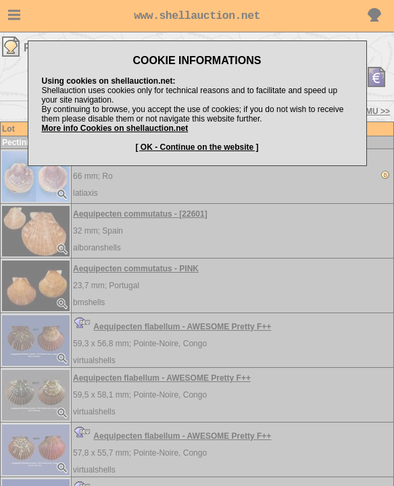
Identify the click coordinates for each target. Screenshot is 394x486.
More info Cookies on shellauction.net (115, 128)
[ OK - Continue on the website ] (197, 147)
